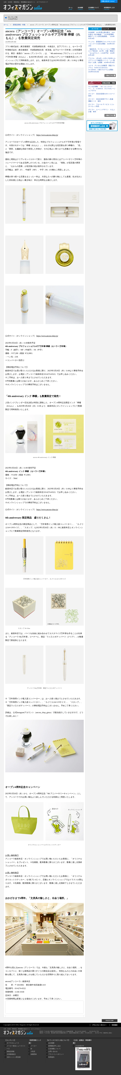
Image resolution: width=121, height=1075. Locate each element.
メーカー (33, 1046)
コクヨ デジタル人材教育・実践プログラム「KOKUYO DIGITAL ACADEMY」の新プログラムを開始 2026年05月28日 (101, 68)
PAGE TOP (109, 1020)
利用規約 (51, 1057)
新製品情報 (10, 1051)
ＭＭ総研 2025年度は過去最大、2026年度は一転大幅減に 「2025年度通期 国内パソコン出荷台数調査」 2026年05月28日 (101, 35)
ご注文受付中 (79, 1046)
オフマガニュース (13, 1043)
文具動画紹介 (11, 1054)
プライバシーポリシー (56, 1054)
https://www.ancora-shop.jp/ (47, 135)
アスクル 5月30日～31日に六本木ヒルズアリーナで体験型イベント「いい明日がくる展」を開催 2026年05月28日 (101, 60)
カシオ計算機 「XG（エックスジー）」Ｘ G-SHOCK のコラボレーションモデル (101, 89)
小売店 (32, 1051)
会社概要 (80, 8)
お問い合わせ (53, 1051)
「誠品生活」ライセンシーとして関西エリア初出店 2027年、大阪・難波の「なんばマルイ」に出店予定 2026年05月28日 (101, 52)
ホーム (70, 8)
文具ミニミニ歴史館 (14, 1057)
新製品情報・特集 (19, 25)
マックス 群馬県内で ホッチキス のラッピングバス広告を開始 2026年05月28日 (101, 44)
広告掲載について (93, 8)
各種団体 (33, 1054)
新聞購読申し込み (109, 8)
